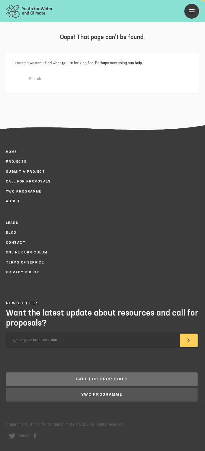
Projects (16, 162)
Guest (24, 436)
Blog (11, 233)
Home (11, 152)
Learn (12, 223)
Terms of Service (25, 262)
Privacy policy (22, 272)
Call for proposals (28, 181)
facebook (35, 435)
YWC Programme (23, 191)
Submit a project (25, 172)
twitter (12, 435)
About (13, 201)
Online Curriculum (26, 252)
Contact (15, 243)
